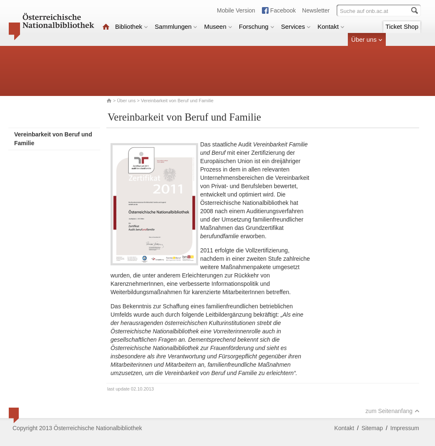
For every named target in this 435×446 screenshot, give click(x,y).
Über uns (366, 39)
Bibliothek (131, 26)
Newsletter (315, 10)
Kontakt (330, 26)
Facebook (283, 10)
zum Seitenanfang (392, 411)
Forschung (256, 26)
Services (296, 26)
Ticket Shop (401, 26)
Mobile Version (236, 10)
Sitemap (372, 428)
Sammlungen (176, 26)
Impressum (404, 428)
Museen (218, 26)
